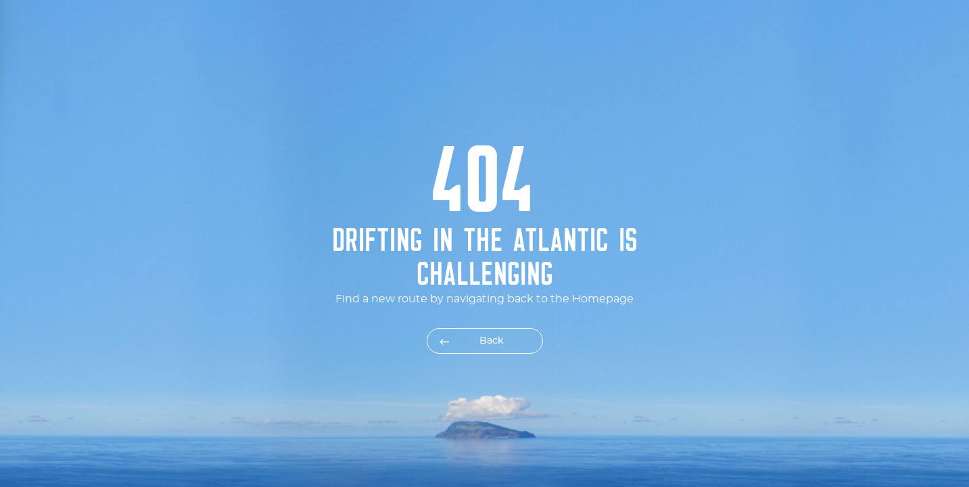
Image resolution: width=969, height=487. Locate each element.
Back (491, 341)
